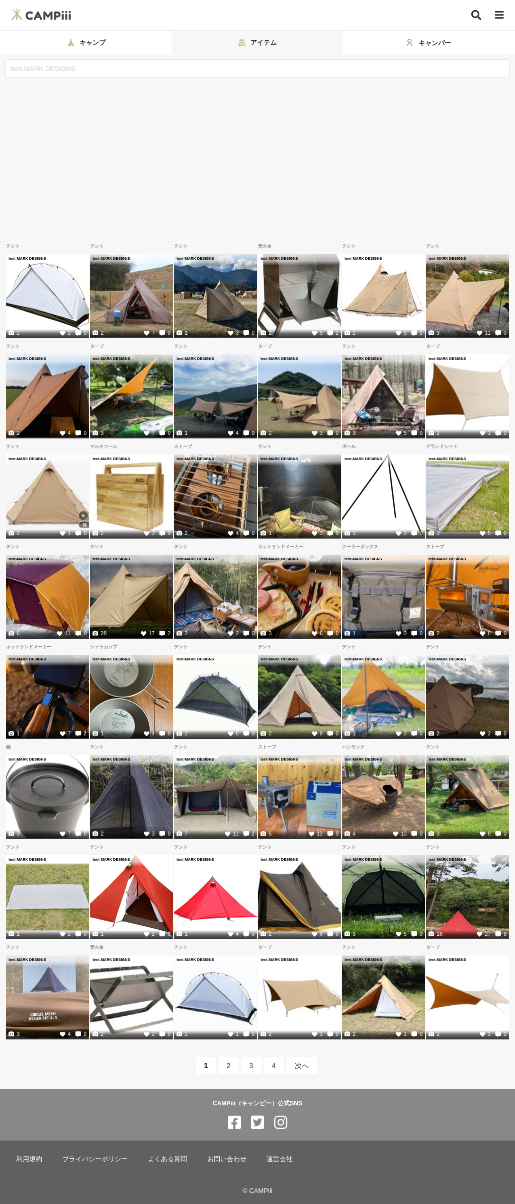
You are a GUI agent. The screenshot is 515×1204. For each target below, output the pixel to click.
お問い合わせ (226, 1159)
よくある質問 (167, 1159)
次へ (302, 1066)
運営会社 (280, 1159)
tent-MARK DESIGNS (27, 258)
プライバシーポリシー (95, 1159)
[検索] (476, 15)
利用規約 (29, 1159)
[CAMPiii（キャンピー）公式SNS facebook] (234, 1123)
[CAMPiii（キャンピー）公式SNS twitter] (257, 1123)
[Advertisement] (257, 153)
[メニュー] (499, 15)
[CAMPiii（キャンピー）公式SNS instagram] (280, 1123)
